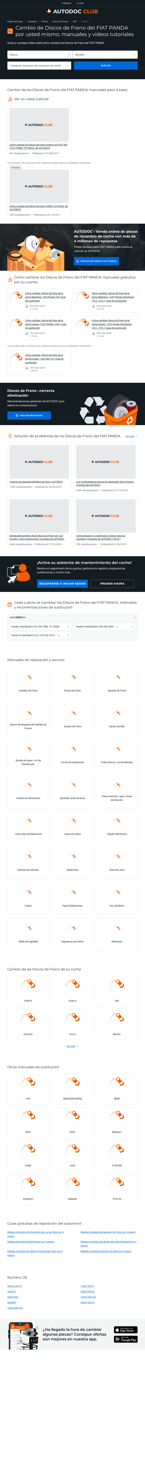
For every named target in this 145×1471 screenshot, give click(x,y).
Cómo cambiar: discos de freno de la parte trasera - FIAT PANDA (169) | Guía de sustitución (45, 324)
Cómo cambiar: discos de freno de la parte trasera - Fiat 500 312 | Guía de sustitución (44, 358)
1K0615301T (87, 1286)
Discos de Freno (60, 21)
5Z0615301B (87, 1291)
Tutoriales (32, 21)
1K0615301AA (88, 1297)
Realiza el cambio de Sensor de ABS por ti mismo (106, 1251)
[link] (39, 131)
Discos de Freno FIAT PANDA (99, 261)
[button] (72, 617)
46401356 (12, 1297)
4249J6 (11, 1291)
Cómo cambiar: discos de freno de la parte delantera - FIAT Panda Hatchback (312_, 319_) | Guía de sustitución (113, 297)
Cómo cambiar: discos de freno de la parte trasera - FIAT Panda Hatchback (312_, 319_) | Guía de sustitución (112, 324)
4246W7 (11, 1302)
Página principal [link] (15, 21)
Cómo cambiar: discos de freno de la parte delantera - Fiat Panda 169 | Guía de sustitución (45, 297)
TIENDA (66, 3)
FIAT (75, 21)
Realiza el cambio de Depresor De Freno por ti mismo (108, 1232)
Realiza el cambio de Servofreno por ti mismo (30, 1241)
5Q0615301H (14, 1286)
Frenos (44, 21)
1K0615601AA (15, 1307)
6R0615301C (88, 1302)
